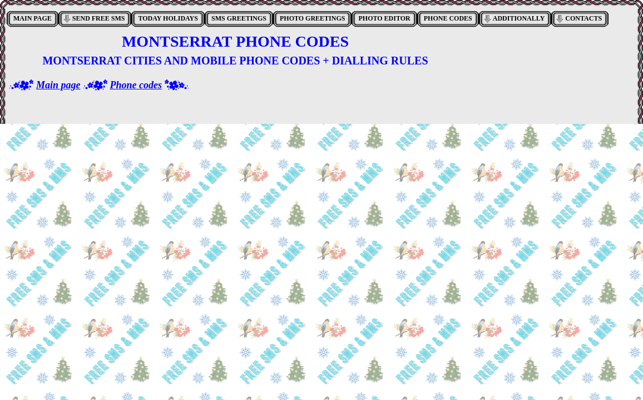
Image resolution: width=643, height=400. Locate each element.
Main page (58, 85)
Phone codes (136, 85)
